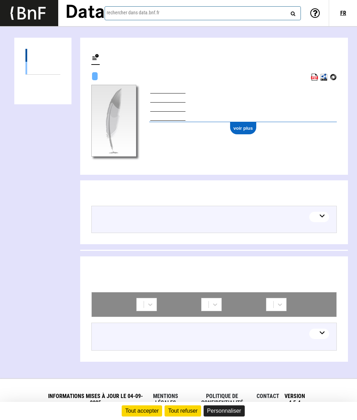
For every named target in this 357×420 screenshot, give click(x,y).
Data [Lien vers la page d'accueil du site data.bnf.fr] (85, 13)
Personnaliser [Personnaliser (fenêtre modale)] (224, 411)
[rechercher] (292, 12)
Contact (268, 396)
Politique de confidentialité (222, 399)
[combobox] (203, 13)
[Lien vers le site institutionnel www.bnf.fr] (29, 13)
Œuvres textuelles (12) (42, 68)
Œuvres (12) (42, 55)
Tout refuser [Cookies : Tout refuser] (182, 411)
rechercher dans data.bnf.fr (133, 12)
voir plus (243, 128)
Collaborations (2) (42, 81)
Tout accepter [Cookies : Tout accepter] (142, 411)
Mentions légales (165, 399)
